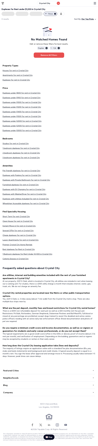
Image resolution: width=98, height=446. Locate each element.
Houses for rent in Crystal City (15, 70)
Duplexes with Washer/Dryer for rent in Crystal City (24, 194)
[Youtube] (65, 424)
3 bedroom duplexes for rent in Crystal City (21, 157)
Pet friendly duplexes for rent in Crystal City (21, 170)
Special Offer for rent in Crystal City (18, 230)
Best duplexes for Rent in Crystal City (19, 249)
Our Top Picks (88, 19)
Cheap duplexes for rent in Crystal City (19, 235)
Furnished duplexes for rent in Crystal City (21, 185)
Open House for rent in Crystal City (18, 221)
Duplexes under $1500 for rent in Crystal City (22, 116)
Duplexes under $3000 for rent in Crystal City (22, 130)
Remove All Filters (49, 55)
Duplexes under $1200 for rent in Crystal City (22, 107)
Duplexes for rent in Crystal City (16, 80)
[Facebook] (32, 424)
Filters (50, 14)
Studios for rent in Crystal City (16, 143)
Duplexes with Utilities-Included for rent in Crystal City (26, 199)
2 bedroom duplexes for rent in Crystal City (21, 153)
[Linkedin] (49, 424)
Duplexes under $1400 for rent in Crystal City (22, 112)
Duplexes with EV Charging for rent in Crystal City (24, 189)
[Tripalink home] (3, 3)
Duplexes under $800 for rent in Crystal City (21, 93)
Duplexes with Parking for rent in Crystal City (22, 175)
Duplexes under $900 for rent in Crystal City (21, 97)
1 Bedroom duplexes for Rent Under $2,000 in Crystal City (27, 254)
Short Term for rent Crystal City (16, 216)
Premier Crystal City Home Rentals (17, 244)
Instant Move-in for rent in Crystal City (19, 226)
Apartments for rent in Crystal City (18, 75)
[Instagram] (57, 424)
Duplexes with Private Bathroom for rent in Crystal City (26, 180)
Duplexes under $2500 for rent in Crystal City (22, 126)
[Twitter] (40, 424)
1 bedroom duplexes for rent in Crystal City (21, 148)
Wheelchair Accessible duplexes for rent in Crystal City (26, 203)
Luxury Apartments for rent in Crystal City (20, 240)
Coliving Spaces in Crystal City (16, 259)
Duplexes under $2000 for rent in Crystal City (22, 121)
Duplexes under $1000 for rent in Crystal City (22, 102)
